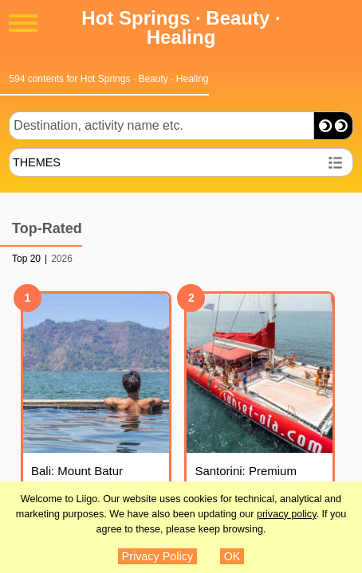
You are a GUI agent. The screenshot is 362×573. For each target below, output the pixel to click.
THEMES (37, 162)
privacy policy (287, 514)
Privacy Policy (158, 556)
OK (232, 556)
